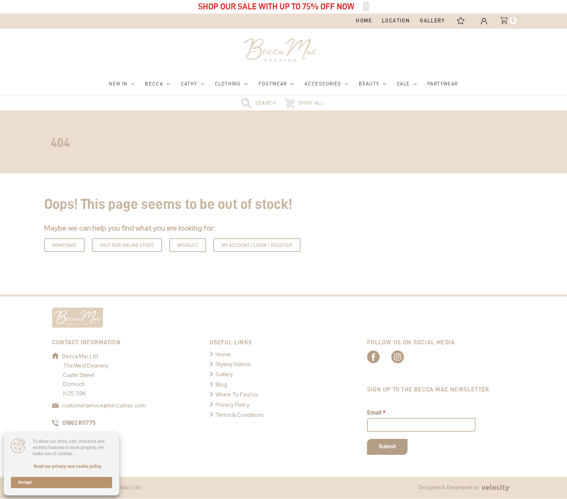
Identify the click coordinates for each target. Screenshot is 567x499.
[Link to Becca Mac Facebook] (379, 357)
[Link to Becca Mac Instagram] (405, 357)
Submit (387, 447)
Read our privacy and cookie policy (67, 466)
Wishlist (187, 245)
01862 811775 (74, 423)
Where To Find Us (237, 394)
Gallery (224, 374)
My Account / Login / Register (257, 245)
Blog (221, 384)
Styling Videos (233, 364)
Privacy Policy (233, 404)
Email (376, 412)
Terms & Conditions (240, 415)
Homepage (64, 245)
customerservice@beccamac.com (99, 406)
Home (223, 354)
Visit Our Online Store (127, 245)
